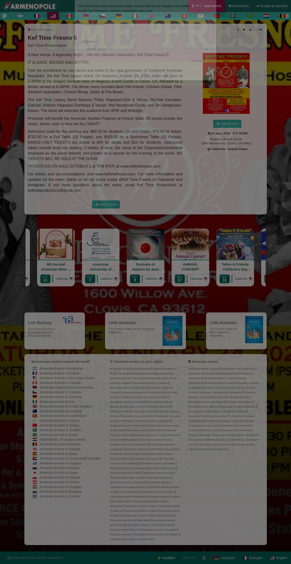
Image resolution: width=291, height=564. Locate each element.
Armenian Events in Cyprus (60, 420)
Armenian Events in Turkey (59, 425)
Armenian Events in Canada (60, 383)
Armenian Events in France (59, 373)
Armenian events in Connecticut (130, 444)
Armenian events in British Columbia (144, 415)
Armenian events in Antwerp (127, 496)
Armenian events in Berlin (152, 397)
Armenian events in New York (128, 401)
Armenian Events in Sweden (60, 430)
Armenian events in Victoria (144, 524)
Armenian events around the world (62, 362)
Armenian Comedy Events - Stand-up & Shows (218, 411)
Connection (239, 6)
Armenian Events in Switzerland (63, 416)
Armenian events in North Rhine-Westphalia (152, 449)
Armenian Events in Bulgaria (60, 491)
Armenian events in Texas (150, 434)
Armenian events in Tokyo (141, 505)
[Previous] (3, 16)
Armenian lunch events (217, 387)
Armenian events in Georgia (60, 449)
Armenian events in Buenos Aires (130, 368)
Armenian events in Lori (161, 468)
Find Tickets (227, 124)
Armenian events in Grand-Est (129, 387)
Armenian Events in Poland (59, 477)
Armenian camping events (215, 444)
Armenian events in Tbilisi (126, 472)
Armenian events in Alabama (145, 430)
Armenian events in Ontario (151, 382)
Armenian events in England (153, 420)
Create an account (271, 6)
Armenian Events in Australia (61, 411)
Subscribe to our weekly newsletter (35, 558)
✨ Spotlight (166, 558)
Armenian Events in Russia (59, 468)
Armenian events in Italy (57, 402)
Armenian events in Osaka (140, 510)
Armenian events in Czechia (60, 392)
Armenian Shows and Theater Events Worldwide (229, 434)
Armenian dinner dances (204, 406)
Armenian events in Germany (61, 397)
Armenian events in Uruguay (60, 463)
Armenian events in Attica (139, 539)
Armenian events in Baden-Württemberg (149, 515)
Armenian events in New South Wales (133, 425)
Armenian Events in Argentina (61, 368)
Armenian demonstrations (213, 449)
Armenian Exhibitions (239, 401)
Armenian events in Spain (58, 454)
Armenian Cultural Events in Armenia (67, 387)
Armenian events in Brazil (58, 435)
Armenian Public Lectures (205, 368)
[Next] (287, 16)
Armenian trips (208, 430)
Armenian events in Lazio (128, 501)
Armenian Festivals (201, 415)
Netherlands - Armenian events (62, 439)
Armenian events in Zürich (140, 487)
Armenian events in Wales (126, 534)
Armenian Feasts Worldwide (238, 406)
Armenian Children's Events (207, 439)
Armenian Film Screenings (239, 368)
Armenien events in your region (138, 362)
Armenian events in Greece (60, 496)
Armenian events (205, 362)
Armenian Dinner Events (204, 373)
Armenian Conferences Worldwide (220, 392)
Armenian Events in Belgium (60, 444)
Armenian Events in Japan (59, 473)
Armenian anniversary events (222, 420)
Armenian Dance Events (219, 382)
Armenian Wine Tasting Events (230, 397)
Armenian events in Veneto (137, 411)
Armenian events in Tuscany (160, 529)
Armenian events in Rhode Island (130, 520)
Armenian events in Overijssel (141, 458)
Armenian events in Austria (59, 482)
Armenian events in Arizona (164, 496)
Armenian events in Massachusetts (150, 373)
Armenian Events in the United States (67, 378)
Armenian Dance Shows (236, 373)
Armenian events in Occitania (128, 482)
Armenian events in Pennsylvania (143, 392)
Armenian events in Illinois (155, 439)
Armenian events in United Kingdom (66, 406)
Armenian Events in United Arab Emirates (70, 458)
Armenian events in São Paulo (129, 453)
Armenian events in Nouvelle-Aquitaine (147, 477)
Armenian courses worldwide (207, 401)
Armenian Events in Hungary (61, 487)
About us (188, 558)
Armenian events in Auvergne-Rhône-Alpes (137, 378)
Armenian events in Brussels (158, 463)
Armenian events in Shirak (158, 491)
